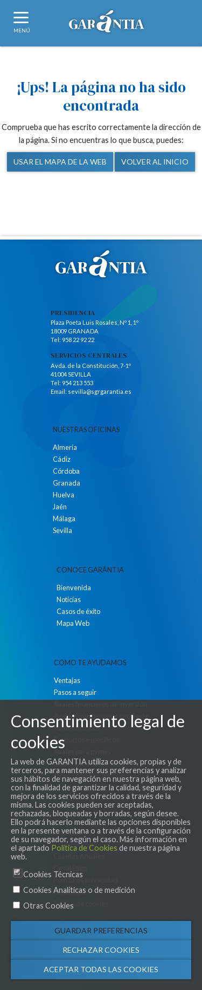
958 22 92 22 (78, 339)
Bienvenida (74, 587)
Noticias (69, 599)
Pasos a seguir (75, 692)
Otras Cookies (48, 905)
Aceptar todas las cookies (101, 969)
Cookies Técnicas (53, 874)
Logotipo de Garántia (101, 263)
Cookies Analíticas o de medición (79, 890)
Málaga (64, 518)
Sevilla (62, 530)
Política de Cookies (84, 847)
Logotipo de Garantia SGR (106, 24)
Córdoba (66, 471)
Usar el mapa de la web (60, 161)
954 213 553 (77, 382)
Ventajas (67, 680)
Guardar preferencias (101, 930)
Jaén (60, 506)
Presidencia (73, 312)
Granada (66, 483)
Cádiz (62, 459)
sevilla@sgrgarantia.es (99, 391)
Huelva (63, 494)
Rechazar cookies (101, 949)
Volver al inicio (155, 161)
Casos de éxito (78, 611)
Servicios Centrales (89, 355)
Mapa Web (73, 623)
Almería (65, 447)
